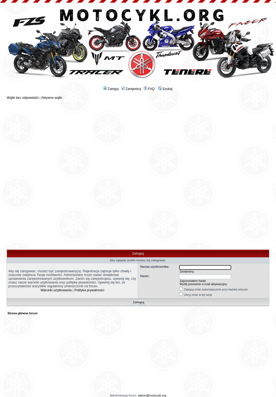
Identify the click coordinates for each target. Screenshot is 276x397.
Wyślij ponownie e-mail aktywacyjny (203, 284)
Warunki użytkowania (56, 290)
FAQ (149, 89)
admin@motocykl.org (152, 395)
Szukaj (165, 89)
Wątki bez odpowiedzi (23, 98)
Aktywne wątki (51, 98)
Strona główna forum (23, 313)
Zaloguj (111, 89)
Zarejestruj (131, 89)
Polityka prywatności (89, 290)
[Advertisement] (138, 137)
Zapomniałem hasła (192, 280)
